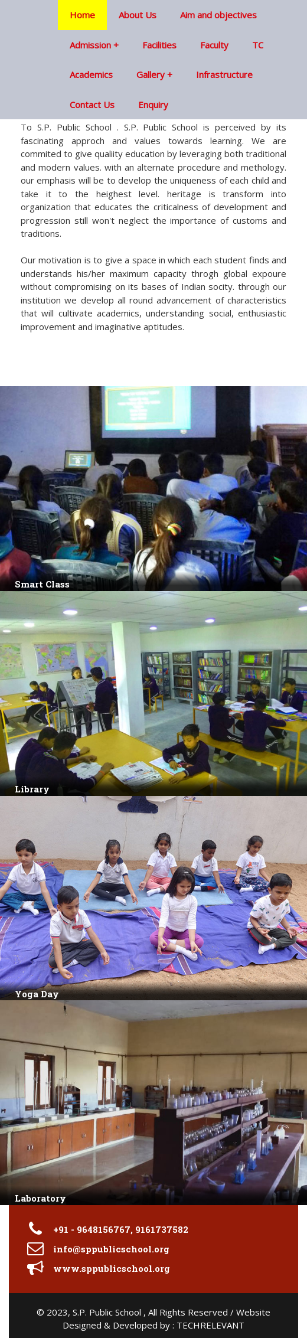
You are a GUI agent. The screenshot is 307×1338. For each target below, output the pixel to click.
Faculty (214, 45)
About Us (137, 15)
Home (82, 15)
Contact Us (92, 104)
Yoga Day (37, 994)
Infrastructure (224, 74)
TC (257, 45)
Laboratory (40, 1198)
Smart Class (42, 584)
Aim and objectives (218, 15)
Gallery (150, 74)
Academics (91, 74)
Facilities (159, 45)
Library (32, 789)
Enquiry (153, 104)
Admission (90, 45)
